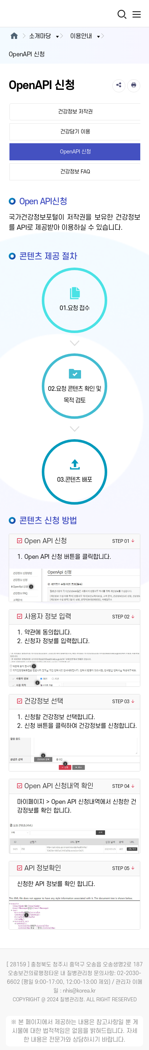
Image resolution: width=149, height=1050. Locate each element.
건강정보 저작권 (75, 112)
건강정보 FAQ (75, 172)
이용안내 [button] (85, 36)
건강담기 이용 (75, 132)
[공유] (118, 85)
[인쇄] (133, 85)
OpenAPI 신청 (75, 152)
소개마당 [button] (44, 36)
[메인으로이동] (14, 36)
